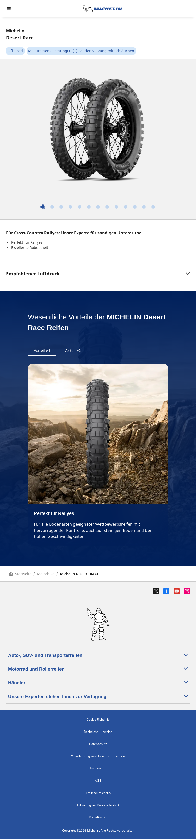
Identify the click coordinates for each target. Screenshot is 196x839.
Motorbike (45, 573)
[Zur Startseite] (102, 8)
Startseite (20, 573)
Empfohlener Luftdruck (98, 273)
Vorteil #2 (73, 350)
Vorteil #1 (42, 350)
